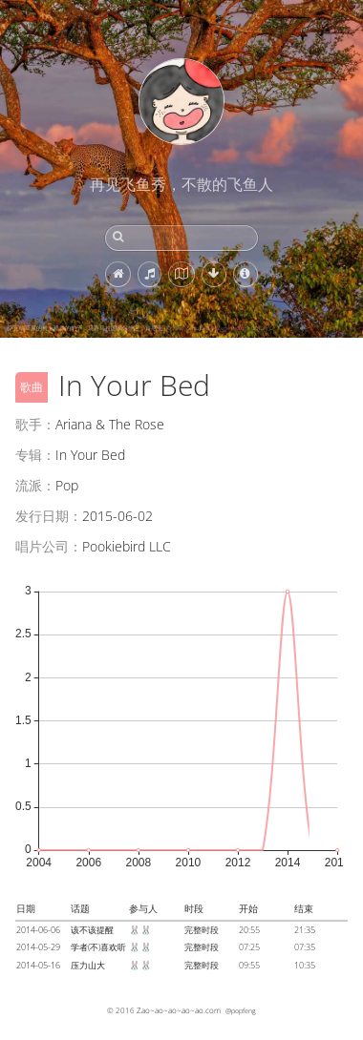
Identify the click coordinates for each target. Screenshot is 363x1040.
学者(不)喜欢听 (98, 947)
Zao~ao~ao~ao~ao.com (179, 1010)
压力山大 (88, 965)
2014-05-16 (38, 965)
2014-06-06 (38, 930)
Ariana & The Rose (109, 424)
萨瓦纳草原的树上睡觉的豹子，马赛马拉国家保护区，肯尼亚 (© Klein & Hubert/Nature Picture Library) (139, 328)
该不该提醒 (92, 930)
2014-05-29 (38, 947)
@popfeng (240, 1010)
